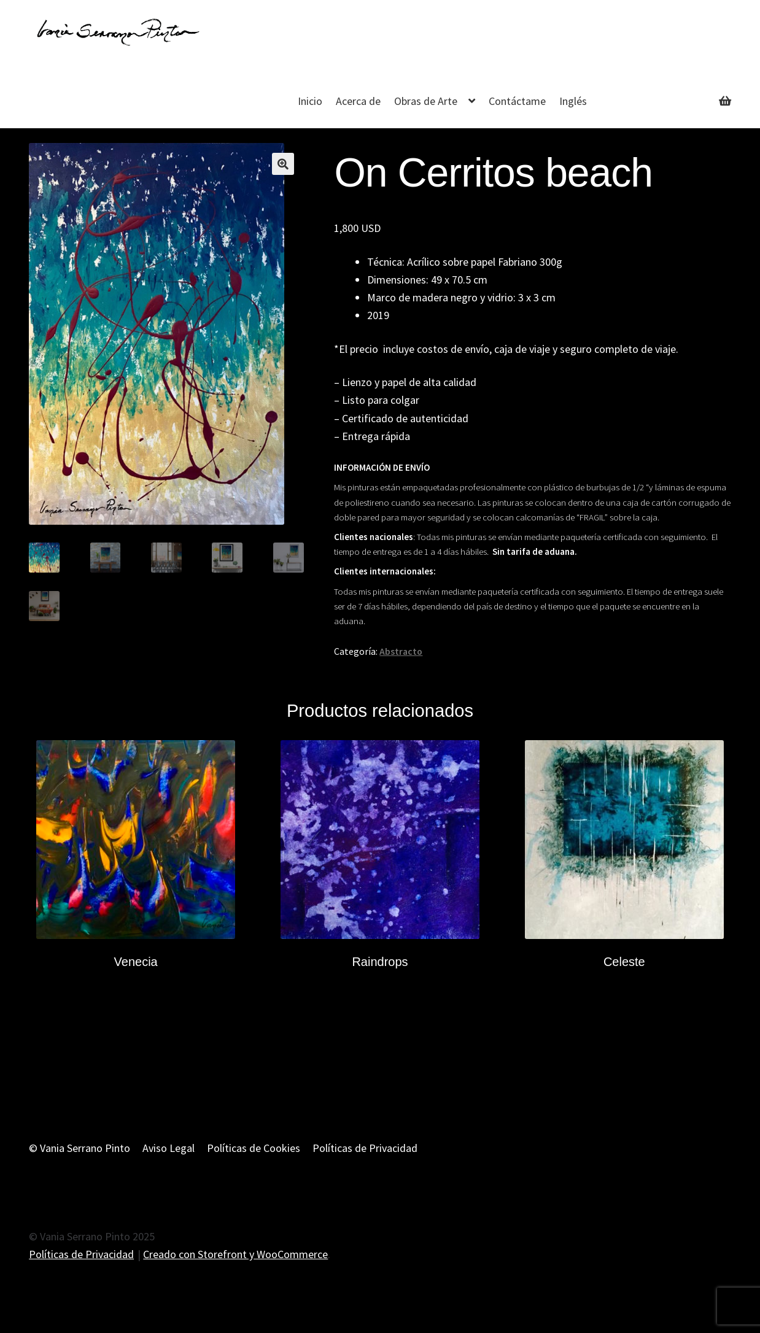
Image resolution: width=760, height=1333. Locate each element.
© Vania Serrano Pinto (79, 1148)
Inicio (310, 101)
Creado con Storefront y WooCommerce (235, 1254)
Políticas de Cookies (253, 1148)
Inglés (573, 101)
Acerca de (358, 101)
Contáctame (517, 101)
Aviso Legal (168, 1148)
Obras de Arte (425, 101)
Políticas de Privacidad (364, 1148)
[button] (283, 164)
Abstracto (400, 651)
